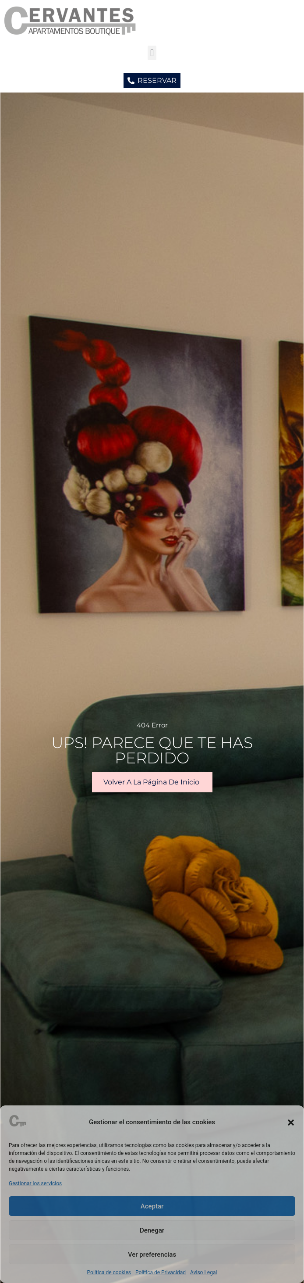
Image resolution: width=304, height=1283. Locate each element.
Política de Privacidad (160, 1272)
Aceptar (152, 1206)
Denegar (152, 1230)
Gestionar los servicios (35, 1183)
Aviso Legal (203, 1272)
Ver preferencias (152, 1254)
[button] (290, 1122)
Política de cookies (109, 1272)
